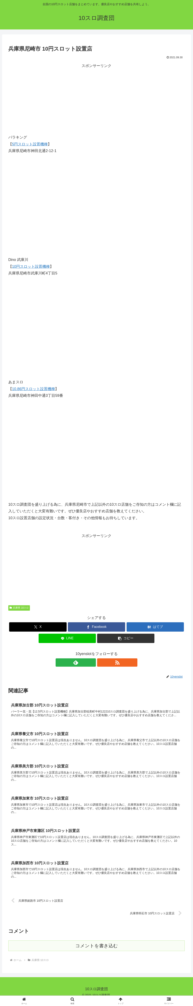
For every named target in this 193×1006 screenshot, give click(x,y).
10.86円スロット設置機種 (33, 389)
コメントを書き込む (96, 950)
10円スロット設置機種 (31, 266)
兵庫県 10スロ (19, 607)
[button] (125, 638)
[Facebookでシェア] (96, 627)
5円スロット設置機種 (30, 144)
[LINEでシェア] (67, 638)
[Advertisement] (96, 98)
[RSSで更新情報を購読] (101, 662)
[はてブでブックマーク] (155, 627)
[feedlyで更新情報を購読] (92, 662)
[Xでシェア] (37, 627)
